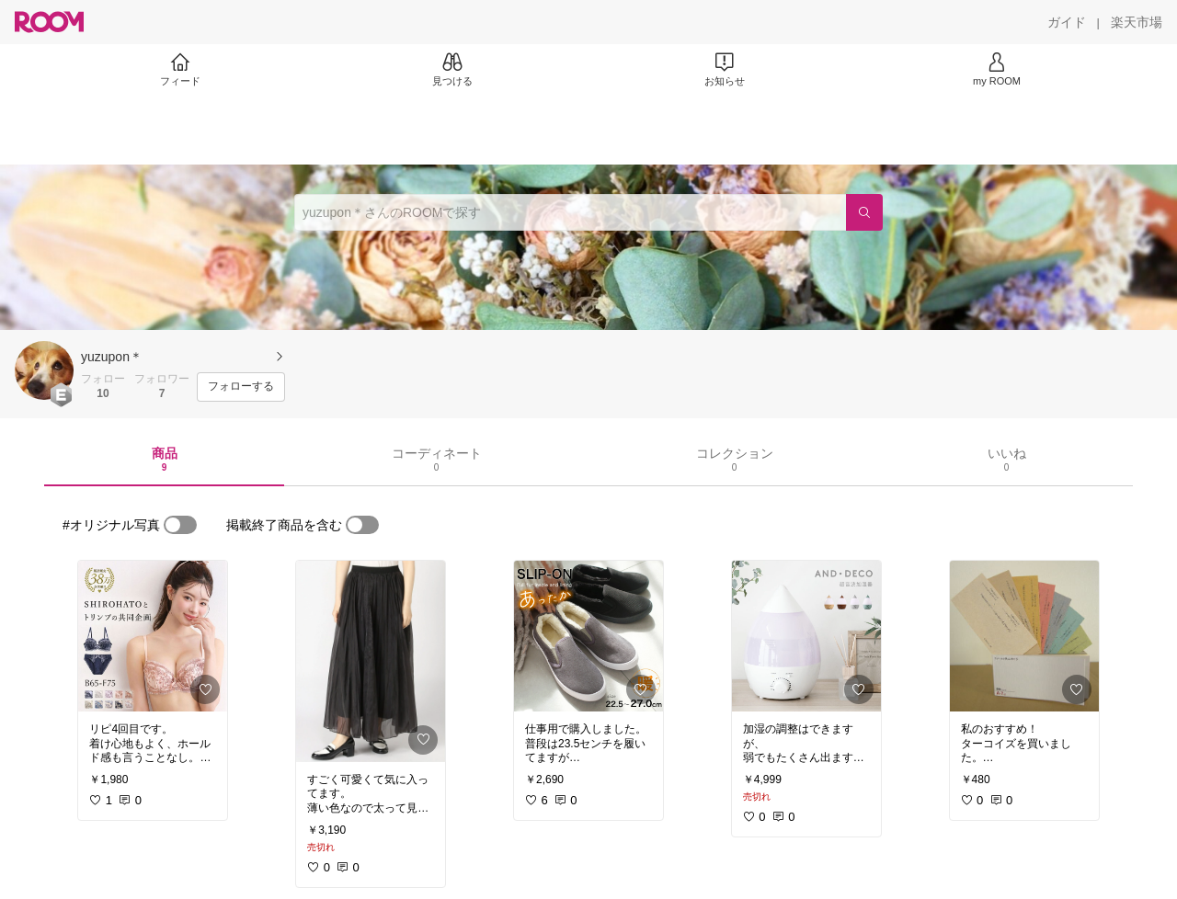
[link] (152, 636)
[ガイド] (1066, 22)
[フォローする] (241, 387)
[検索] (864, 212)
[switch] (180, 525)
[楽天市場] (1136, 22)
